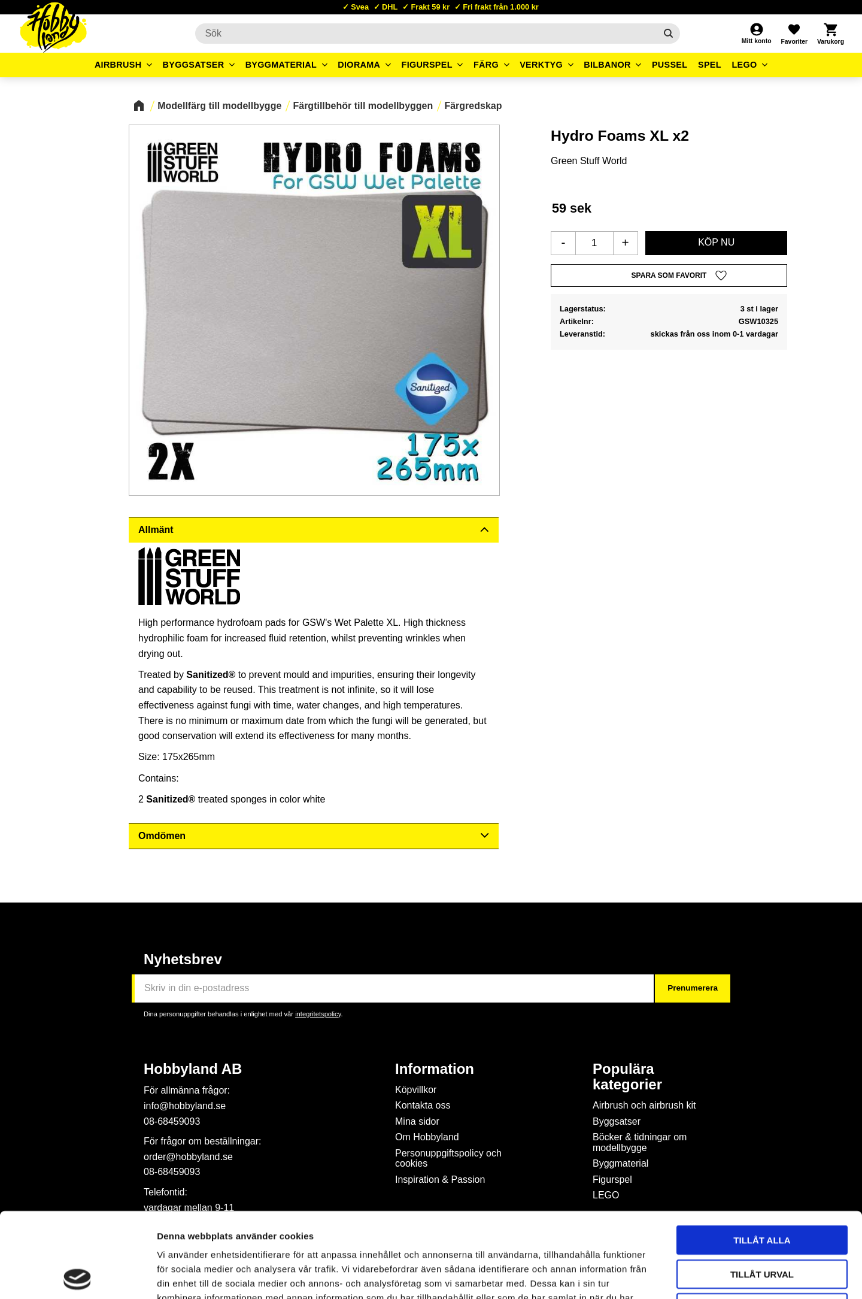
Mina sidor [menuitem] (417, 1121)
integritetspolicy (318, 1014)
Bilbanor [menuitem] (607, 64)
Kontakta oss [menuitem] (423, 1105)
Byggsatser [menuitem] (193, 64)
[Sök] (668, 33)
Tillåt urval (762, 1189)
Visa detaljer (650, 1275)
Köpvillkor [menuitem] (415, 1090)
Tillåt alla (761, 1155)
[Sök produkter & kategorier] (425, 33)
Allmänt (156, 530)
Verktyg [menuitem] (541, 64)
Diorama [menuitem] (359, 64)
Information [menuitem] (434, 1069)
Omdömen (162, 836)
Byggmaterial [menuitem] (281, 64)
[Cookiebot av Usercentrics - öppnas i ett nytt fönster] (77, 1276)
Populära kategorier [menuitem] (627, 1076)
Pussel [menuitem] (670, 64)
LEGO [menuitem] (744, 64)
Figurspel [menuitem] (427, 64)
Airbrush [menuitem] (118, 64)
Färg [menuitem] (486, 64)
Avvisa (762, 1223)
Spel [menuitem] (709, 64)
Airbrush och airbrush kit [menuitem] (644, 1105)
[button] (794, 33)
